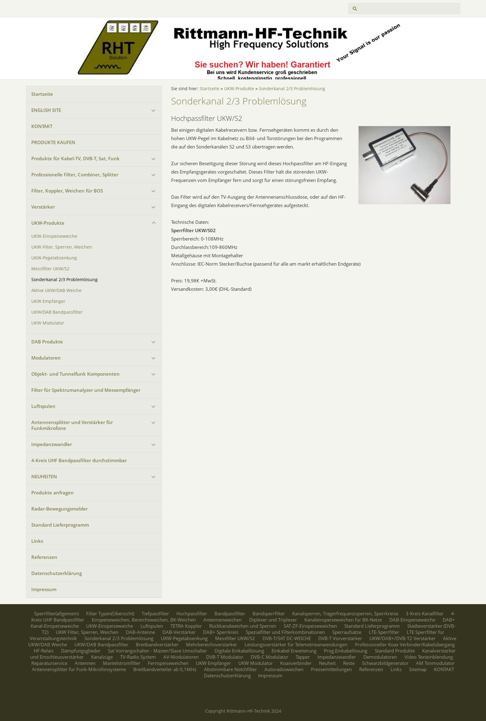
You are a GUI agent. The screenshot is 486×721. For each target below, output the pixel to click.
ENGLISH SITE (46, 110)
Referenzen (44, 557)
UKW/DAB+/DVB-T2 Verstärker (402, 638)
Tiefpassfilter (155, 613)
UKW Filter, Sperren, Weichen (61, 247)
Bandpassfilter (229, 613)
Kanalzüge (102, 657)
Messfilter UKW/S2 (50, 269)
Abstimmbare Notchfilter (230, 669)
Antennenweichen (222, 620)
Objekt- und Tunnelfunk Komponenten (75, 374)
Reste (349, 663)
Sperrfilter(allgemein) (56, 613)
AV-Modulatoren (181, 657)
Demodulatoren (380, 657)
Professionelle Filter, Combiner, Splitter (74, 174)
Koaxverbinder (295, 663)
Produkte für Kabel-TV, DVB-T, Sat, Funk (75, 158)
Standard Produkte (395, 651)
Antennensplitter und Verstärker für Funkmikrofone (72, 425)
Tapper (303, 657)
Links (37, 541)
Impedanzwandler (51, 444)
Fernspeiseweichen (168, 663)
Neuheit (327, 663)
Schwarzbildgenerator (385, 663)
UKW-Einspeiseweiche (54, 236)
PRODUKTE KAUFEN (53, 142)
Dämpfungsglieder (80, 651)
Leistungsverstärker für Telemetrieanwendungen (296, 644)
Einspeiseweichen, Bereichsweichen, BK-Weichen (144, 620)
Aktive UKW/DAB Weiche (56, 290)
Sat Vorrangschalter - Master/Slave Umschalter (157, 651)
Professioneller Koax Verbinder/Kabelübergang (405, 644)
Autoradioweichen (283, 669)
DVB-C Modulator (269, 657)
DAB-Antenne (140, 632)
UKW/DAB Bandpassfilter (57, 312)
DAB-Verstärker (179, 632)
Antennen (85, 663)
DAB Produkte (47, 341)
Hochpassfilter (191, 613)
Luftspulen (43, 406)
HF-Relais (44, 651)
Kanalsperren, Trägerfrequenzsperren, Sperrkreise (345, 613)
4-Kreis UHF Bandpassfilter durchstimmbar (79, 460)
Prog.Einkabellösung (345, 651)
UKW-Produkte (47, 223)
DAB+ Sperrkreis (220, 632)
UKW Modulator (47, 323)
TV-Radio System (138, 657)
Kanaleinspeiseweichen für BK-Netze (343, 620)
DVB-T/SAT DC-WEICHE (287, 638)
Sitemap (417, 669)
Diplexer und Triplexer (273, 620)
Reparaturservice (49, 663)
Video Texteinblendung (428, 657)
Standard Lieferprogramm (60, 525)
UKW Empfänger (48, 301)
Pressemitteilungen (331, 669)
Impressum (43, 589)
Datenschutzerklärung (56, 573)
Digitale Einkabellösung (239, 651)
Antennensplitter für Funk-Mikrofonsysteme (79, 669)
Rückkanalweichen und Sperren (242, 626)
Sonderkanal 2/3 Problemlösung (64, 279)
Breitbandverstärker (157, 644)
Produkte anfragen (52, 492)
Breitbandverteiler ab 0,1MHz (165, 669)
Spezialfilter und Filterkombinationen (285, 632)
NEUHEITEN (44, 476)
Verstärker (43, 207)
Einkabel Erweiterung (294, 651)
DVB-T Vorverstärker (340, 638)
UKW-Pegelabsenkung (54, 258)
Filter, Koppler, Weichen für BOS (67, 191)
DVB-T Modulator (224, 657)
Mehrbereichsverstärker (211, 644)
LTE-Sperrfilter (384, 632)
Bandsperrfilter (269, 613)
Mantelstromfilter (121, 663)
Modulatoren (46, 358)
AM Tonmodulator (435, 663)
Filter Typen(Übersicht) (110, 613)
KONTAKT (41, 126)
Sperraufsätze (346, 632)
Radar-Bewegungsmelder (59, 509)
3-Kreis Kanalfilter (425, 613)
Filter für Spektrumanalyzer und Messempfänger (85, 390)
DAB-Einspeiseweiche (412, 620)
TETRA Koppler (186, 626)
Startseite (42, 94)
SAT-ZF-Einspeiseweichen (310, 626)
